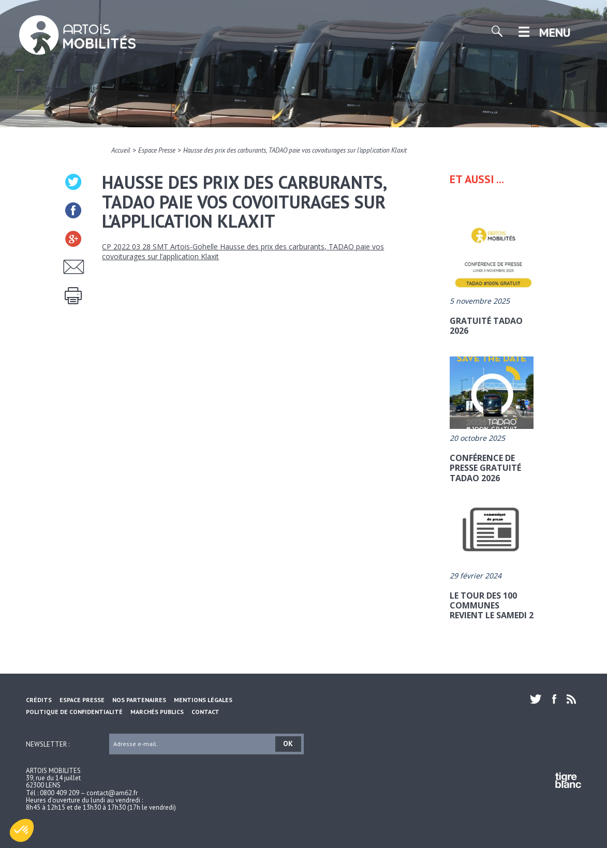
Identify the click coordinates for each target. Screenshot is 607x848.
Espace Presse (156, 150)
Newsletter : (47, 744)
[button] (21, 830)
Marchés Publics (157, 712)
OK (288, 743)
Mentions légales (203, 700)
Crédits (39, 700)
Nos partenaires (139, 700)
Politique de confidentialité (74, 712)
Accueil (120, 150)
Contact (205, 712)
